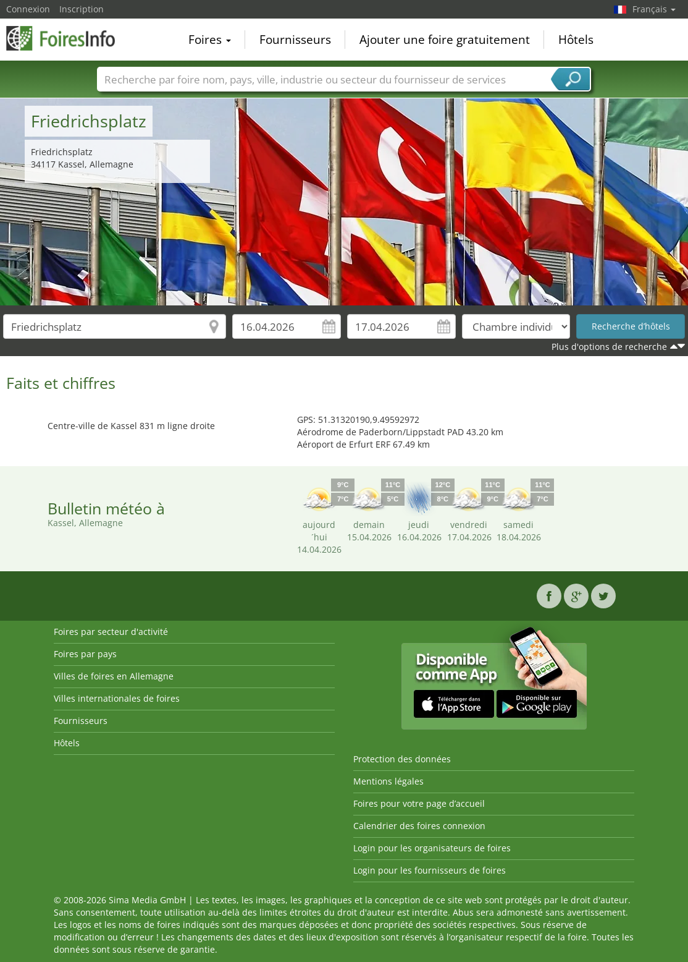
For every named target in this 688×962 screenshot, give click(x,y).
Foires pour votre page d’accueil (419, 803)
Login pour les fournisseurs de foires (429, 870)
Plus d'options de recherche (609, 346)
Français (654, 9)
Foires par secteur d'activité (111, 631)
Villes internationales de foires (117, 698)
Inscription (81, 9)
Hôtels (576, 40)
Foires (209, 40)
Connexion (28, 9)
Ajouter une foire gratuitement (444, 40)
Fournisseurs (295, 40)
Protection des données (402, 759)
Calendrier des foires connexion (419, 826)
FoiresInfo (68, 38)
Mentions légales (388, 781)
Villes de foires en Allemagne (114, 676)
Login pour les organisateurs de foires (432, 848)
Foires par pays (85, 654)
